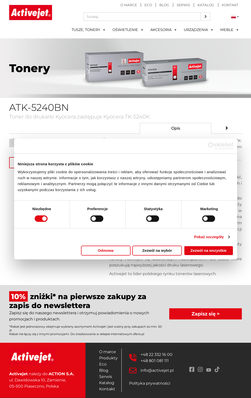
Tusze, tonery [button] (88, 30)
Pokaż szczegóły (209, 237)
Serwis (183, 5)
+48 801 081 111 (154, 360)
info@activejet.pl (157, 370)
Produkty (108, 358)
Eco (148, 5)
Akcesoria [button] (163, 30)
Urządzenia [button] (198, 30)
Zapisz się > (206, 314)
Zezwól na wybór (157, 250)
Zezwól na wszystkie (209, 250)
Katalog (205, 5)
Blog (164, 5)
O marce (128, 5)
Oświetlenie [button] (127, 30)
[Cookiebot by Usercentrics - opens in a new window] (211, 146)
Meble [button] (229, 30)
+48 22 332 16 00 (156, 354)
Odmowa (105, 250)
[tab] (175, 128)
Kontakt (230, 5)
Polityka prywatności (149, 383)
